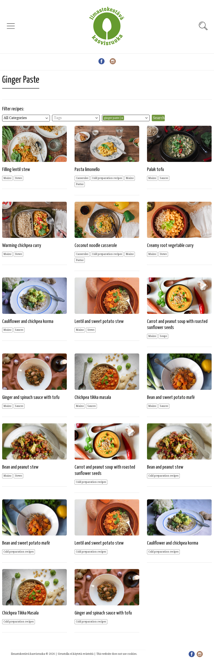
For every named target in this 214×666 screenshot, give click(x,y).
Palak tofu (155, 169)
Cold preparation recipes (107, 178)
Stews (18, 178)
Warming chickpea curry (21, 245)
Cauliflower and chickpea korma (27, 321)
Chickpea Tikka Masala (20, 613)
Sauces (164, 178)
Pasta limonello (87, 169)
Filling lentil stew (16, 169)
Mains (7, 178)
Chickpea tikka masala (93, 397)
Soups (163, 336)
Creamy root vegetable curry (170, 245)
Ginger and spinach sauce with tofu (30, 397)
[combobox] (26, 118)
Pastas (79, 184)
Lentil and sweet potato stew (99, 321)
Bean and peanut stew (20, 467)
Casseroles (82, 178)
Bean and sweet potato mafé (171, 397)
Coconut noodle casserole (96, 245)
